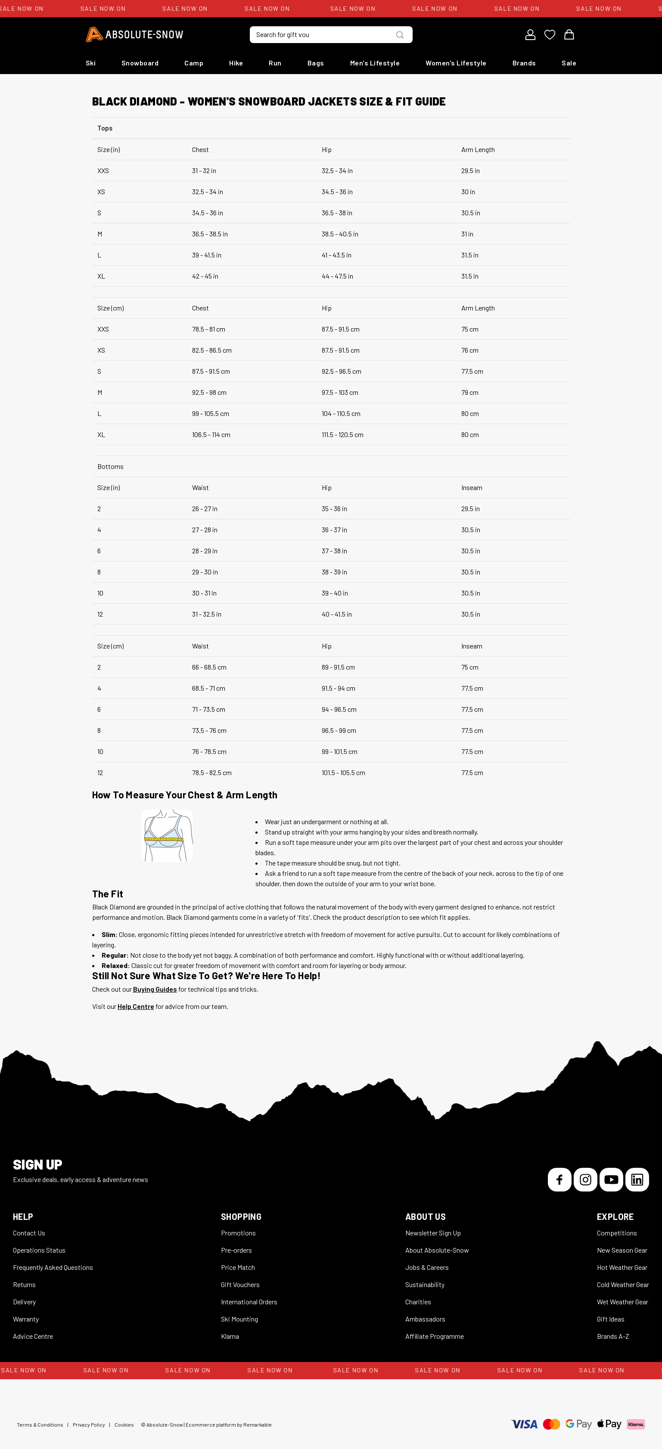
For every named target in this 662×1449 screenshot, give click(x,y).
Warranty (26, 1319)
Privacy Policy (89, 1424)
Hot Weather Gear (622, 1267)
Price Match (238, 1267)
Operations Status (39, 1250)
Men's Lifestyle (375, 63)
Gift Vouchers (240, 1284)
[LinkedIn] (637, 1179)
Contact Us (29, 1233)
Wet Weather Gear (622, 1301)
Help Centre (136, 1006)
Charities (418, 1301)
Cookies (124, 1424)
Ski (91, 63)
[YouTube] (611, 1179)
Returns (24, 1284)
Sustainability (424, 1284)
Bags (316, 63)
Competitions (617, 1233)
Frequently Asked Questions (53, 1267)
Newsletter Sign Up (433, 1233)
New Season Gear (622, 1250)
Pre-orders (236, 1250)
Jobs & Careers (427, 1267)
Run (275, 63)
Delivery (24, 1301)
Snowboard (140, 63)
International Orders (249, 1301)
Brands (524, 63)
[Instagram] (585, 1179)
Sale (569, 63)
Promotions (238, 1233)
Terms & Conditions (40, 1424)
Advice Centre (33, 1336)
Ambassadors (425, 1319)
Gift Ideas (611, 1319)
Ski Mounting (239, 1319)
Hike (236, 63)
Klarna (230, 1336)
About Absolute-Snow (437, 1250)
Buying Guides (155, 989)
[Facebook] (560, 1179)
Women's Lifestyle (456, 63)
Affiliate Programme (434, 1336)
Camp (193, 63)
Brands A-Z (613, 1336)
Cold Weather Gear (623, 1284)
